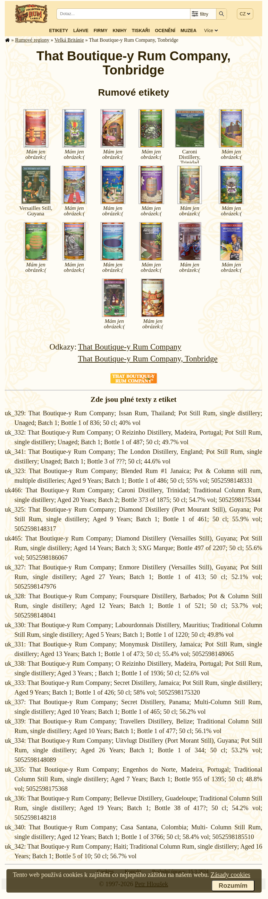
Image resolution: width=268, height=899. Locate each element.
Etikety (58, 30)
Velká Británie (69, 40)
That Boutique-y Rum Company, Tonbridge (148, 358)
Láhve (80, 30)
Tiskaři (141, 30)
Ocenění (165, 30)
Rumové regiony (32, 40)
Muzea (188, 30)
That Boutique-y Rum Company (129, 346)
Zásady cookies (230, 874)
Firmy (101, 30)
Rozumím (233, 885)
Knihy (120, 30)
